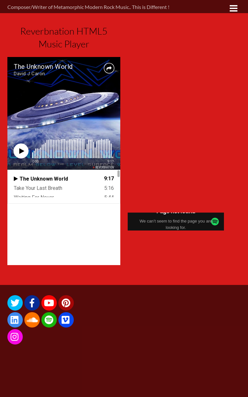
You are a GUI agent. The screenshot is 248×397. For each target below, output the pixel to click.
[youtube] (49, 302)
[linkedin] (15, 319)
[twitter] (15, 302)
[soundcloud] (32, 319)
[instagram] (15, 336)
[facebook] (32, 302)
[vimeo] (66, 319)
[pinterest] (66, 302)
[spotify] (49, 319)
